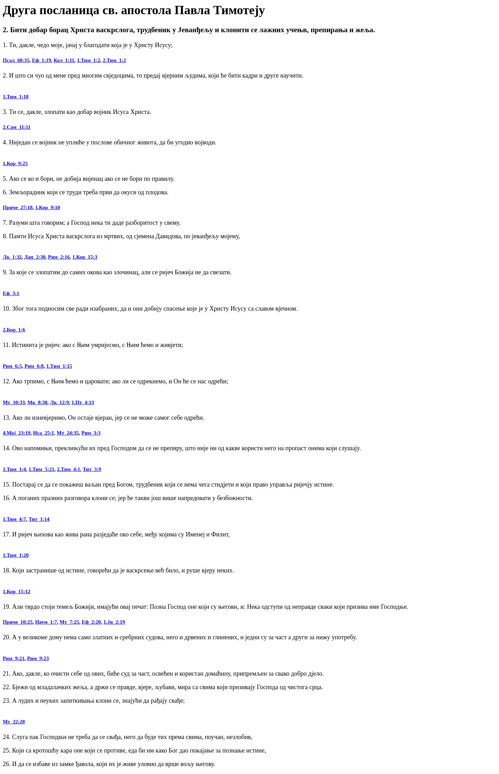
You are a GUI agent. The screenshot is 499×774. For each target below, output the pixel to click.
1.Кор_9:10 (47, 207)
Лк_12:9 (59, 402)
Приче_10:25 (18, 622)
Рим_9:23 (38, 658)
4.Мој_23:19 (16, 433)
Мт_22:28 (14, 721)
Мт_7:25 (69, 622)
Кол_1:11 (64, 60)
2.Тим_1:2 (114, 60)
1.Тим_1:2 (88, 60)
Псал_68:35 (16, 60)
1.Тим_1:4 (14, 469)
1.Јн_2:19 (114, 622)
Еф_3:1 (11, 293)
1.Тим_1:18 (15, 96)
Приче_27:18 (18, 207)
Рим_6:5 (12, 366)
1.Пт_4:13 (82, 402)
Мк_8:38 (37, 402)
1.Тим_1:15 (59, 366)
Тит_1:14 (38, 519)
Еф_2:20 (91, 622)
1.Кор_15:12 (16, 591)
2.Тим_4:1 (68, 469)
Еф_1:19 (41, 60)
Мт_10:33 (14, 402)
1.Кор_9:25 (15, 163)
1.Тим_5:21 (41, 469)
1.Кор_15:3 (84, 257)
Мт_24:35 (68, 433)
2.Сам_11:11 (16, 127)
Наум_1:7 (46, 622)
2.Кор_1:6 (14, 329)
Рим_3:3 (90, 433)
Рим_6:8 (34, 366)
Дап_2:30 (34, 257)
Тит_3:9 (92, 469)
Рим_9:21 (14, 658)
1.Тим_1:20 (15, 555)
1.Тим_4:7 (14, 519)
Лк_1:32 (12, 257)
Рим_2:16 (59, 257)
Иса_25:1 (43, 433)
